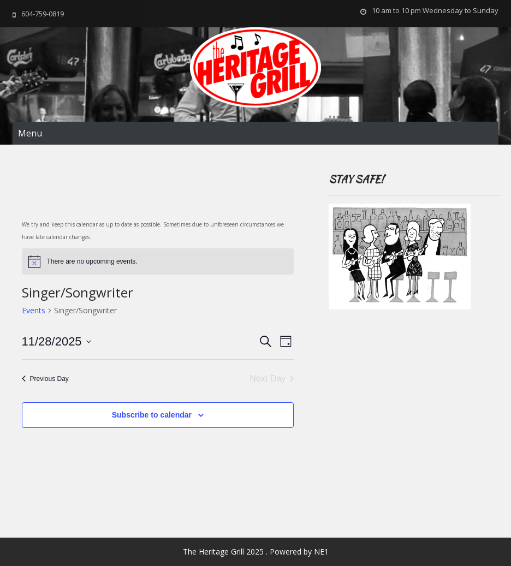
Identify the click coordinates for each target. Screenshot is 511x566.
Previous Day (45, 379)
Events (33, 310)
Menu (30, 133)
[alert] (158, 261)
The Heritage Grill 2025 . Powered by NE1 (256, 551)
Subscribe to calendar (152, 414)
